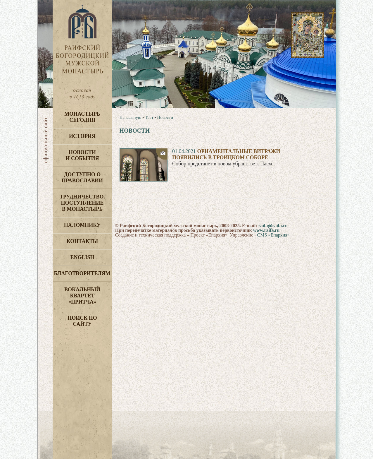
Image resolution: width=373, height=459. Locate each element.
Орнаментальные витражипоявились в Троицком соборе (226, 154)
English (82, 257)
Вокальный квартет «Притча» (82, 296)
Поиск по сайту (82, 321)
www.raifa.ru (266, 230)
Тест (149, 117)
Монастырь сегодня (82, 117)
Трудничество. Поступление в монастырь (82, 203)
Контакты (82, 241)
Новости (165, 117)
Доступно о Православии (82, 178)
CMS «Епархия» (273, 234)
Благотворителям (82, 273)
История (82, 136)
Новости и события (82, 155)
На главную (130, 117)
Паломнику (82, 225)
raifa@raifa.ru (273, 225)
